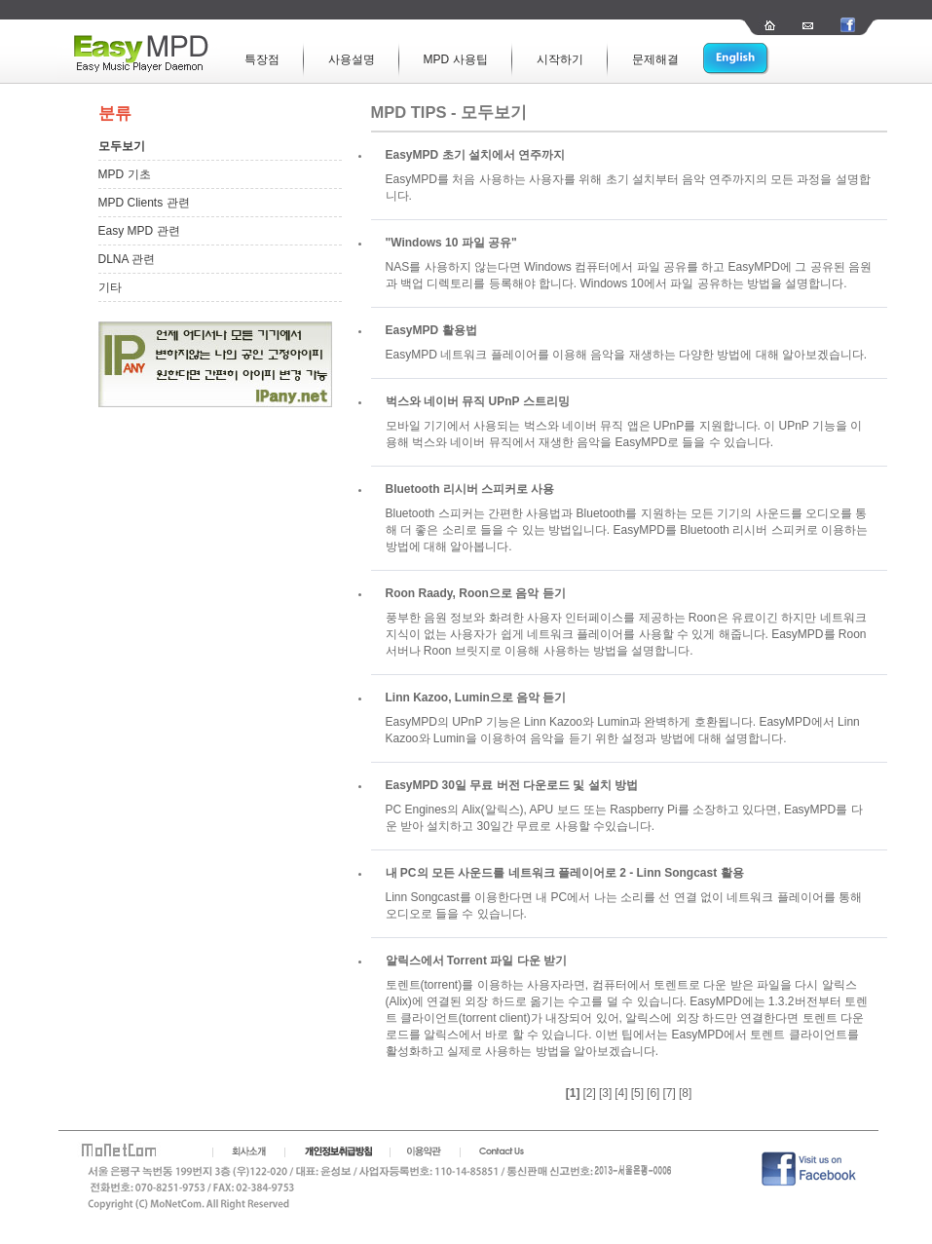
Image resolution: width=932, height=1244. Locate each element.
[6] (653, 1093)
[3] (605, 1093)
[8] (685, 1093)
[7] (669, 1093)
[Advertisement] (196, 704)
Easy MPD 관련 (139, 231)
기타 (110, 287)
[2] (588, 1093)
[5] (637, 1093)
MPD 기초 (124, 174)
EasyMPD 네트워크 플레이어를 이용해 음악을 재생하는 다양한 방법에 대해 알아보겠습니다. (627, 354)
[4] (621, 1093)
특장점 (262, 59)
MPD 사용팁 (456, 59)
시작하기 (560, 59)
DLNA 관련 (127, 259)
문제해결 (655, 59)
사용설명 (351, 59)
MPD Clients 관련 (144, 202)
